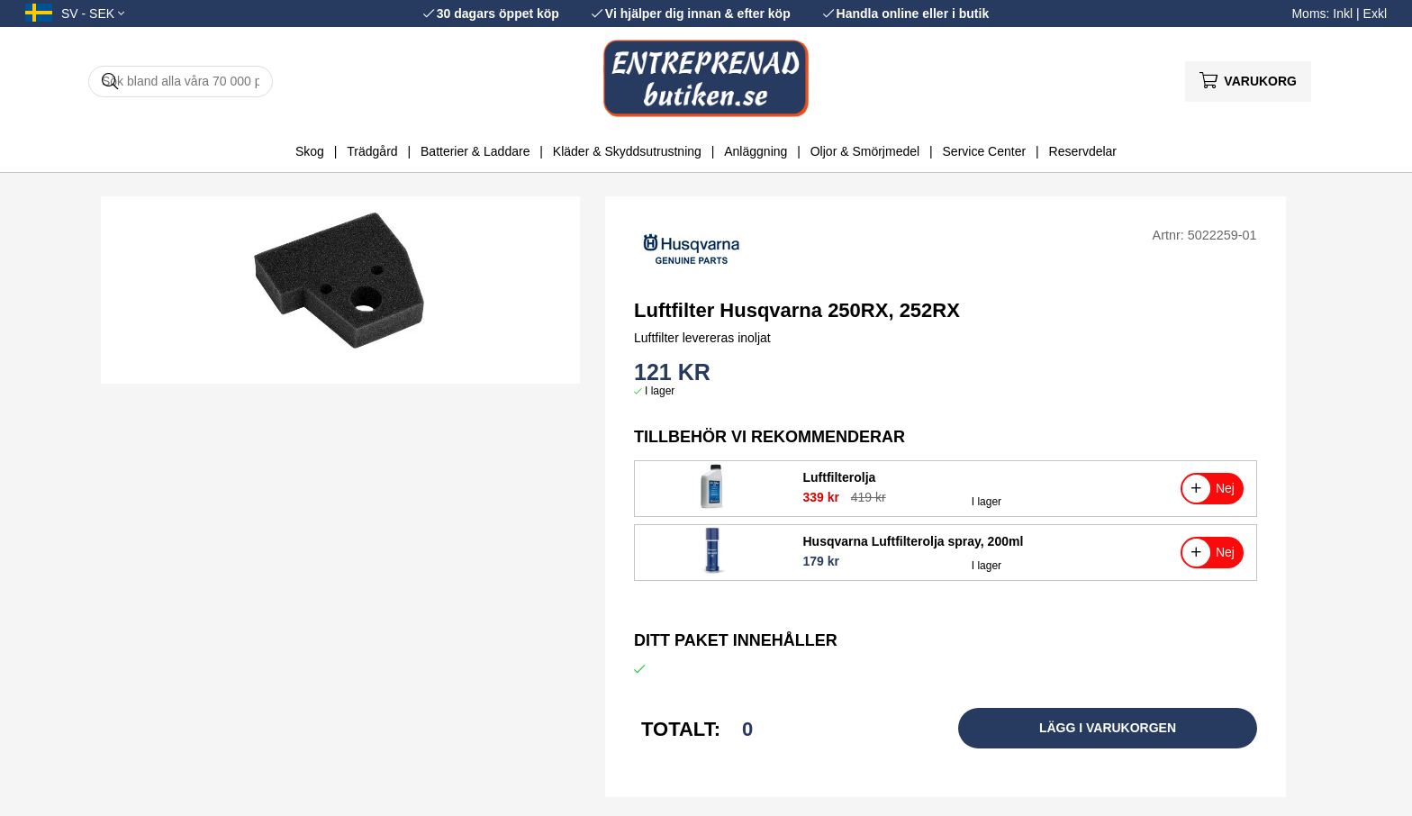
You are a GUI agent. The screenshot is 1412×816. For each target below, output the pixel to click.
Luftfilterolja (838, 477)
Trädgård (372, 151)
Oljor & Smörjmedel (864, 151)
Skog (309, 151)
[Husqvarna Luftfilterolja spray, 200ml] (712, 570)
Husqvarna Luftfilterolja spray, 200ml (912, 541)
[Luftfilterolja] (713, 506)
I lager (659, 391)
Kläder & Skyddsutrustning (627, 151)
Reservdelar (1083, 151)
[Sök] (180, 81)
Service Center (985, 151)
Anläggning (755, 151)
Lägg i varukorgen (1107, 728)
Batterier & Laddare (475, 151)
